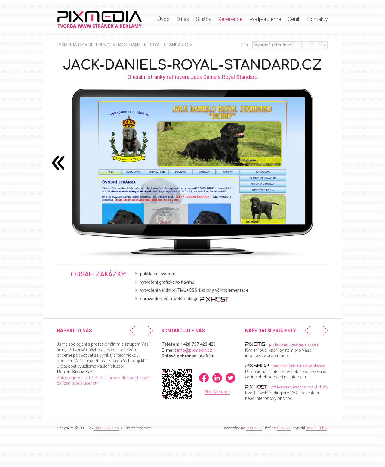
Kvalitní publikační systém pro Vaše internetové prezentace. (282, 349)
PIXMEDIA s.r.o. (106, 428)
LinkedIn (217, 378)
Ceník (294, 19)
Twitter (230, 378)
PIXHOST (254, 428)
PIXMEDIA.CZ (70, 45)
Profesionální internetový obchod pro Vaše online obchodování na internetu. (285, 371)
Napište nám (217, 391)
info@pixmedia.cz (194, 350)
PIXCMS (284, 428)
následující (58, 162)
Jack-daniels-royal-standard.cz (154, 45)
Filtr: (245, 45)
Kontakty (317, 19)
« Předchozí (134, 330)
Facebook (204, 378)
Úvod (163, 19)
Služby (203, 19)
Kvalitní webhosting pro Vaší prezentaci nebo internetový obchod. (286, 392)
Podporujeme (265, 19)
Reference (230, 19)
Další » (149, 330)
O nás (182, 19)
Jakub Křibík (316, 428)
